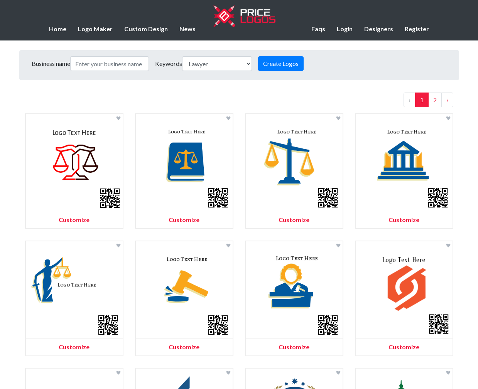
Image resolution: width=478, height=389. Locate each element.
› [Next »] (447, 99)
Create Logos (281, 63)
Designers (378, 28)
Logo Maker (95, 28)
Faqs (318, 28)
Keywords (168, 63)
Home (57, 28)
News (187, 28)
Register (417, 28)
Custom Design (146, 28)
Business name (51, 63)
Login (345, 28)
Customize (74, 219)
